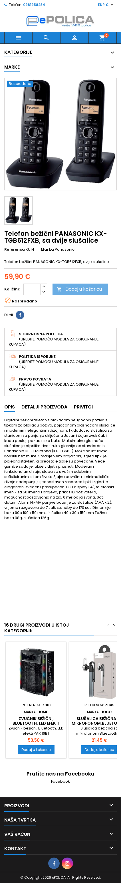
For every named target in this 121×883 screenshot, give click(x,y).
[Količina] (32, 289)
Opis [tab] (9, 407)
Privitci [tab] (83, 407)
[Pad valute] (106, 5)
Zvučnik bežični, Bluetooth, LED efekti (36, 721)
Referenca (14, 249)
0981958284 (34, 4)
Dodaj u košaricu (79, 289)
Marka (47, 249)
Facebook (60, 781)
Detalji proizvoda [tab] (44, 407)
